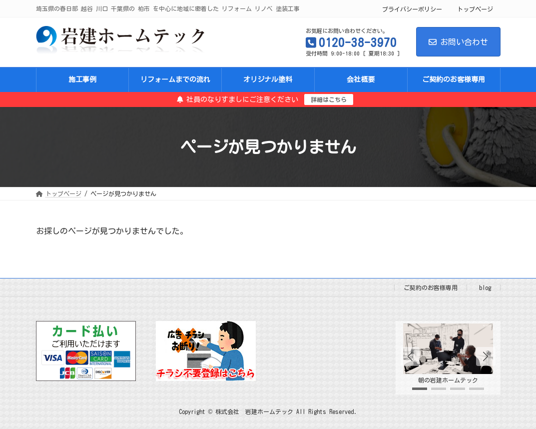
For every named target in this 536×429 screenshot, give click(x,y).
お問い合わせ (458, 42)
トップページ (475, 9)
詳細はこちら (329, 99)
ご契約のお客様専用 (431, 287)
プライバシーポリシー (412, 9)
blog (485, 287)
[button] (485, 356)
